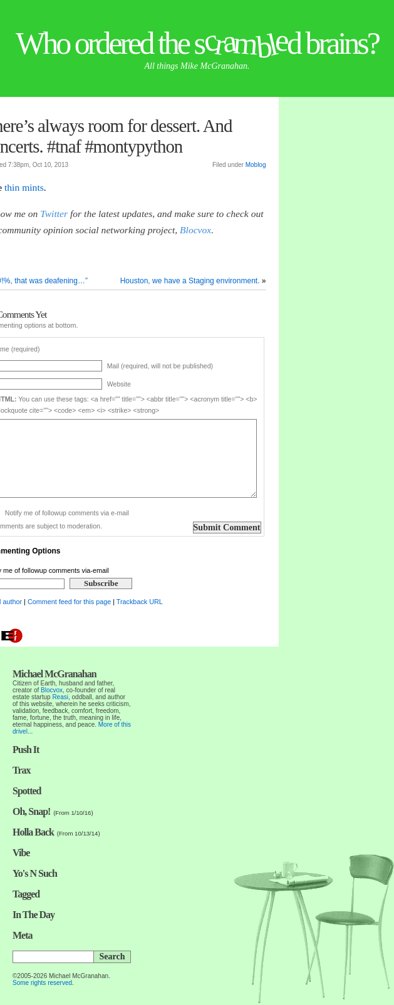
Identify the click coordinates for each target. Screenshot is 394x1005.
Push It (26, 749)
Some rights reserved (42, 982)
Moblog (256, 164)
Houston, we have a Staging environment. (190, 280)
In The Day (33, 914)
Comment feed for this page (69, 601)
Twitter (54, 213)
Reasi (60, 697)
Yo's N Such (35, 873)
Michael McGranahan (54, 674)
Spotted (27, 790)
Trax (22, 770)
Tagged (26, 894)
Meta (23, 935)
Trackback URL (140, 601)
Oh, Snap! (31, 811)
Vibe (21, 852)
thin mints (24, 187)
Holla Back (33, 832)
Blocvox (195, 230)
